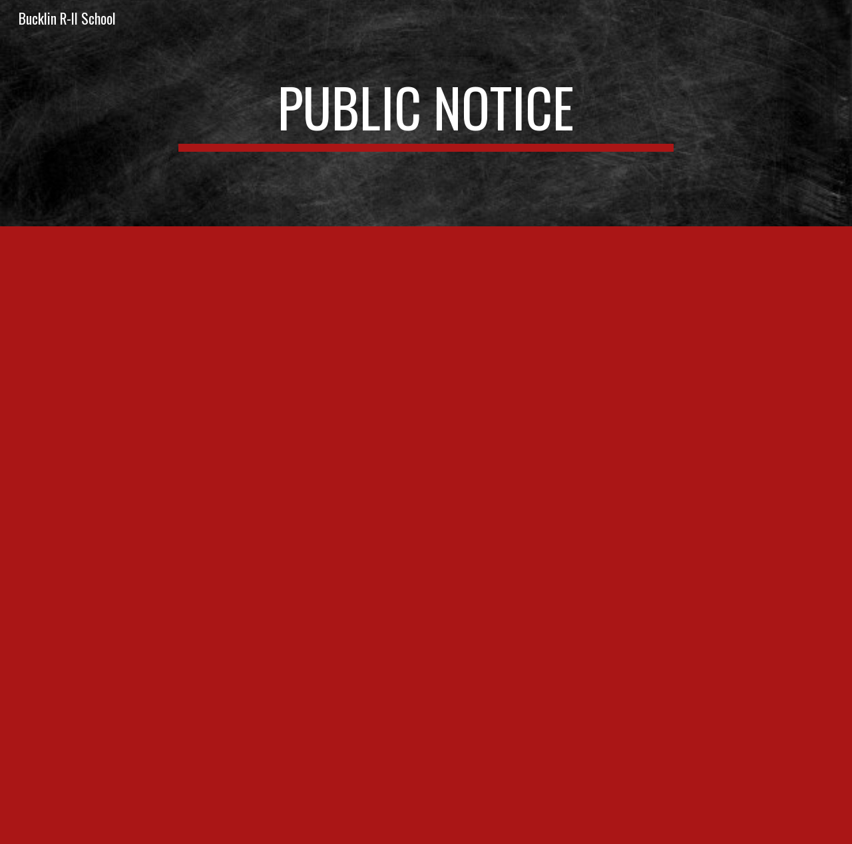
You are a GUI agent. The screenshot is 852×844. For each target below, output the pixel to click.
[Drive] (425, 535)
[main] (426, 113)
